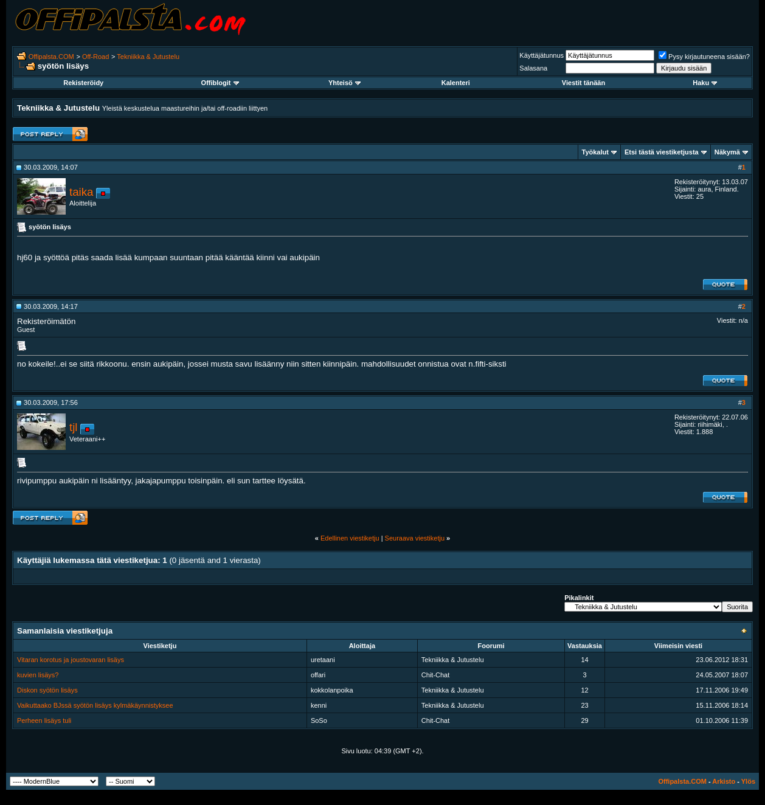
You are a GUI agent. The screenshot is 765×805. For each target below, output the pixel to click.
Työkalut (595, 152)
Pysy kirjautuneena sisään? (704, 56)
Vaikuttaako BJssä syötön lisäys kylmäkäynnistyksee (95, 705)
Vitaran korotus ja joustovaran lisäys (70, 659)
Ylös (748, 781)
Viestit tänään (583, 82)
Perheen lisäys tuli (44, 720)
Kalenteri (455, 82)
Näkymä (727, 152)
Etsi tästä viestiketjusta (662, 152)
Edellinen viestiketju (349, 538)
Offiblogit (220, 82)
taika (81, 191)
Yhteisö (344, 82)
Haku (705, 82)
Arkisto (723, 781)
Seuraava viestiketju (415, 538)
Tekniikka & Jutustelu (148, 56)
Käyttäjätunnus (541, 55)
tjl (73, 427)
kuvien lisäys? (37, 675)
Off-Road (95, 56)
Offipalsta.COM (51, 56)
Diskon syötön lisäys (47, 690)
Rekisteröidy (83, 82)
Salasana (533, 68)
